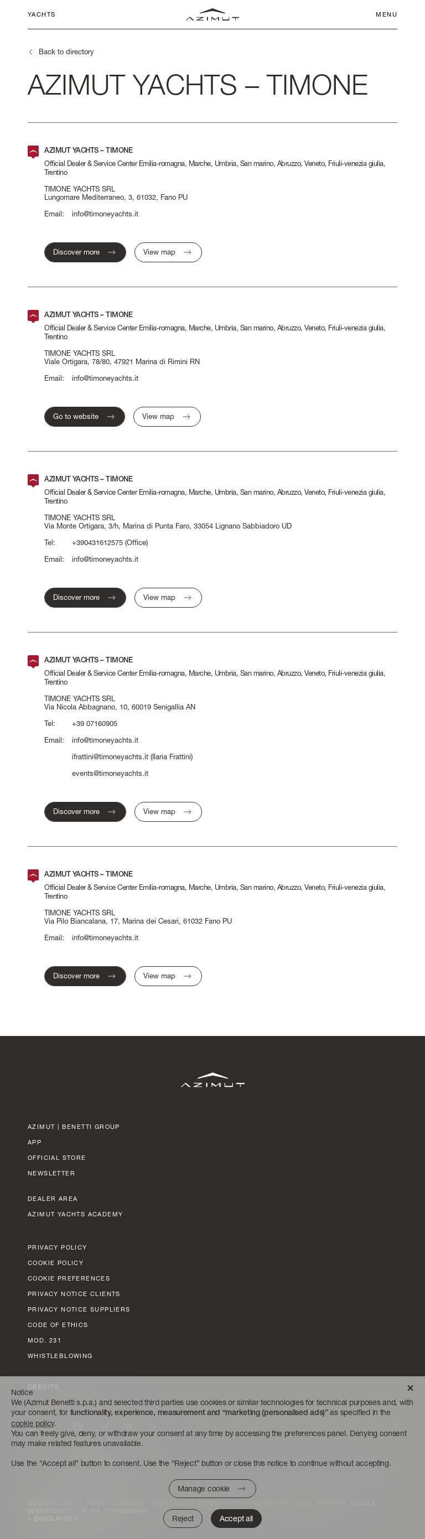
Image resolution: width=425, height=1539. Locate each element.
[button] (410, 1387)
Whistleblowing (60, 1355)
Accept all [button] (236, 1518)
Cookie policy (56, 1262)
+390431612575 (97, 542)
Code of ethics (58, 1324)
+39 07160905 (94, 723)
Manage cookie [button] (204, 1488)
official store (57, 1157)
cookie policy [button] (32, 1423)
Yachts (41, 14)
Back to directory (66, 51)
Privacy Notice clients (74, 1293)
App (35, 1142)
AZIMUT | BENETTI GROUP (74, 1126)
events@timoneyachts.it (110, 773)
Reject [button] (183, 1518)
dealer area (52, 1198)
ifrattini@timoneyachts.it (110, 757)
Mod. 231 (44, 1340)
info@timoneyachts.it (105, 214)
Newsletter (51, 1173)
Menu (386, 14)
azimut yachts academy (75, 1213)
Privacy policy (57, 1247)
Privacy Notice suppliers (79, 1309)
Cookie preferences (69, 1278)
